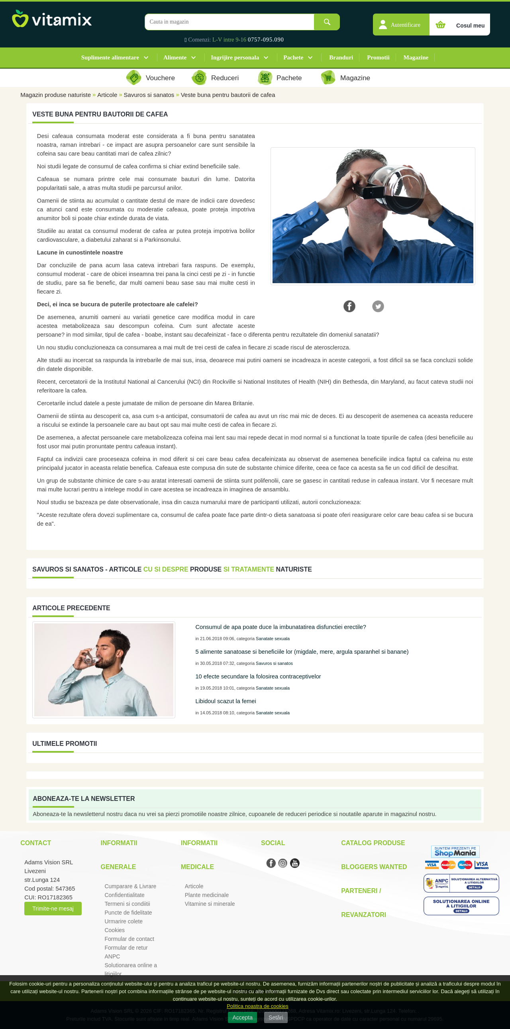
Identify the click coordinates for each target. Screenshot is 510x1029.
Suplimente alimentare (110, 57)
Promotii (378, 57)
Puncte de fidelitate (128, 912)
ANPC (112, 956)
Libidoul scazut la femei (225, 701)
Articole (107, 94)
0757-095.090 (266, 39)
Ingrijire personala (235, 57)
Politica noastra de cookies (257, 1006)
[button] (401, 20)
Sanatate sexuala (273, 638)
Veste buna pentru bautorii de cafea (228, 94)
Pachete (293, 57)
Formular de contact (129, 939)
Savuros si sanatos (149, 94)
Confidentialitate (124, 895)
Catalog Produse (373, 843)
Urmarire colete (123, 921)
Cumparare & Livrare (130, 886)
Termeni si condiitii (127, 904)
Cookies (114, 930)
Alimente (174, 57)
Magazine (416, 57)
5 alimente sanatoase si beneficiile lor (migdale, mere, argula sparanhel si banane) (301, 652)
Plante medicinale (207, 895)
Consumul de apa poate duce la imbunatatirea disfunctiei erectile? (280, 627)
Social (273, 843)
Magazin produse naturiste (55, 94)
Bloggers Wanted (374, 866)
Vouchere (160, 78)
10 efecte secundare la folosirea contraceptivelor (258, 676)
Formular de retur (125, 947)
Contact (35, 843)
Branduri (341, 57)
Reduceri (225, 78)
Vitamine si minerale (210, 904)
